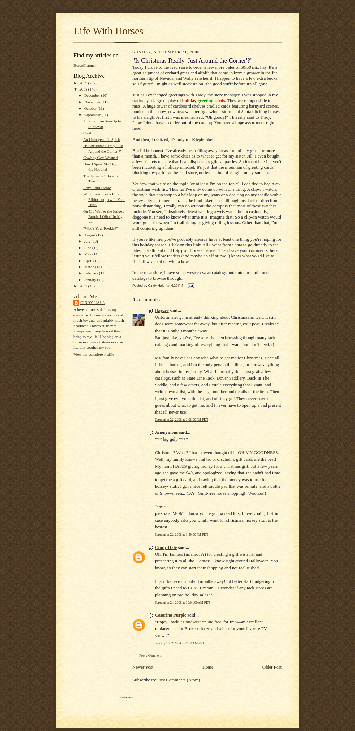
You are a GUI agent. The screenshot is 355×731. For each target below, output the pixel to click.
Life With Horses (108, 30)
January (90, 280)
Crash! (88, 133)
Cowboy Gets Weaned (100, 157)
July (88, 241)
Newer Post (142, 667)
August (90, 235)
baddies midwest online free (195, 621)
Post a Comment (150, 655)
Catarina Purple (171, 615)
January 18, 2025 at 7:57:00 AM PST (179, 643)
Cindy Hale (92, 303)
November (93, 102)
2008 (83, 89)
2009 (83, 83)
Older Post (272, 667)
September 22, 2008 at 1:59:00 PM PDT (181, 534)
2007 (83, 286)
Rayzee (162, 310)
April (88, 260)
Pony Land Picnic (97, 188)
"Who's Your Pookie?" (100, 228)
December (92, 95)
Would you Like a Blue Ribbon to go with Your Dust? (104, 199)
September (93, 115)
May (88, 254)
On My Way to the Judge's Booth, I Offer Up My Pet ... (103, 216)
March (89, 267)
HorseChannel (84, 65)
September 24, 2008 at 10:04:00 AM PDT (182, 602)
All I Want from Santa (222, 244)
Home (208, 667)
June (88, 248)
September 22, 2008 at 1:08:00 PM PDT (181, 420)
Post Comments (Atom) (178, 679)
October (91, 108)
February (91, 273)
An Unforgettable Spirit (101, 139)
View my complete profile (93, 354)
